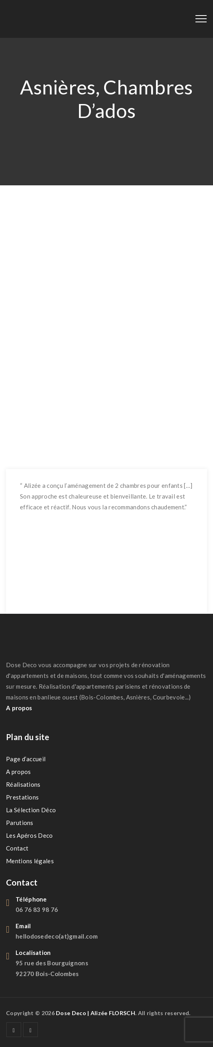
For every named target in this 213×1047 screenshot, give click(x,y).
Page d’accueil (25, 758)
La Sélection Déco (31, 809)
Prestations (22, 797)
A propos (18, 771)
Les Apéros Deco (29, 835)
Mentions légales (30, 860)
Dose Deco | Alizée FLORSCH (95, 1013)
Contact (17, 848)
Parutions (20, 822)
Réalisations (23, 784)
